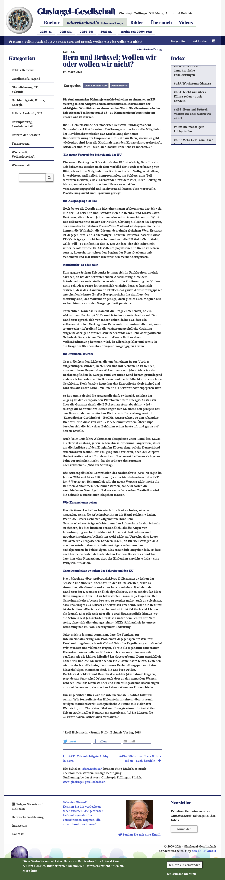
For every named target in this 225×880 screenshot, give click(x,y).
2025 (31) (66, 31)
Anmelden (184, 830)
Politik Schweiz (118, 86)
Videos (186, 22)
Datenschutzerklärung (28, 818)
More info (29, 872)
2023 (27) (107, 31)
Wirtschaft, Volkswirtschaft (23, 155)
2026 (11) (46, 31)
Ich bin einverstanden (184, 867)
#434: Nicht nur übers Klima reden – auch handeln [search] (140, 759)
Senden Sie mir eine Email (139, 835)
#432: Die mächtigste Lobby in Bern (189, 130)
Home (15, 42)
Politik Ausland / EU (40, 42)
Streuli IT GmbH (204, 851)
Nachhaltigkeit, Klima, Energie (28, 103)
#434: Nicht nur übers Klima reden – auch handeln (190, 97)
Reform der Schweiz (26, 136)
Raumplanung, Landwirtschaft (23, 125)
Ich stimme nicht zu (181, 875)
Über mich (161, 22)
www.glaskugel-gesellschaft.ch (84, 782)
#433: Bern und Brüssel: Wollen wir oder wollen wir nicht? (192, 114)
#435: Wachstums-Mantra (192, 84)
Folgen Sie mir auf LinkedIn (193, 42)
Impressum (19, 826)
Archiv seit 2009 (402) (136, 31)
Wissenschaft (21, 166)
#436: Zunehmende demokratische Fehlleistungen (187, 71)
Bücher (52, 22)
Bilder (136, 22)
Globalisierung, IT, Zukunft (25, 90)
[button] (77, 742)
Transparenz (21, 144)
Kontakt (18, 834)
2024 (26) (86, 31)
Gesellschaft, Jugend (26, 79)
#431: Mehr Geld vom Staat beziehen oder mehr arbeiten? (193, 145)
